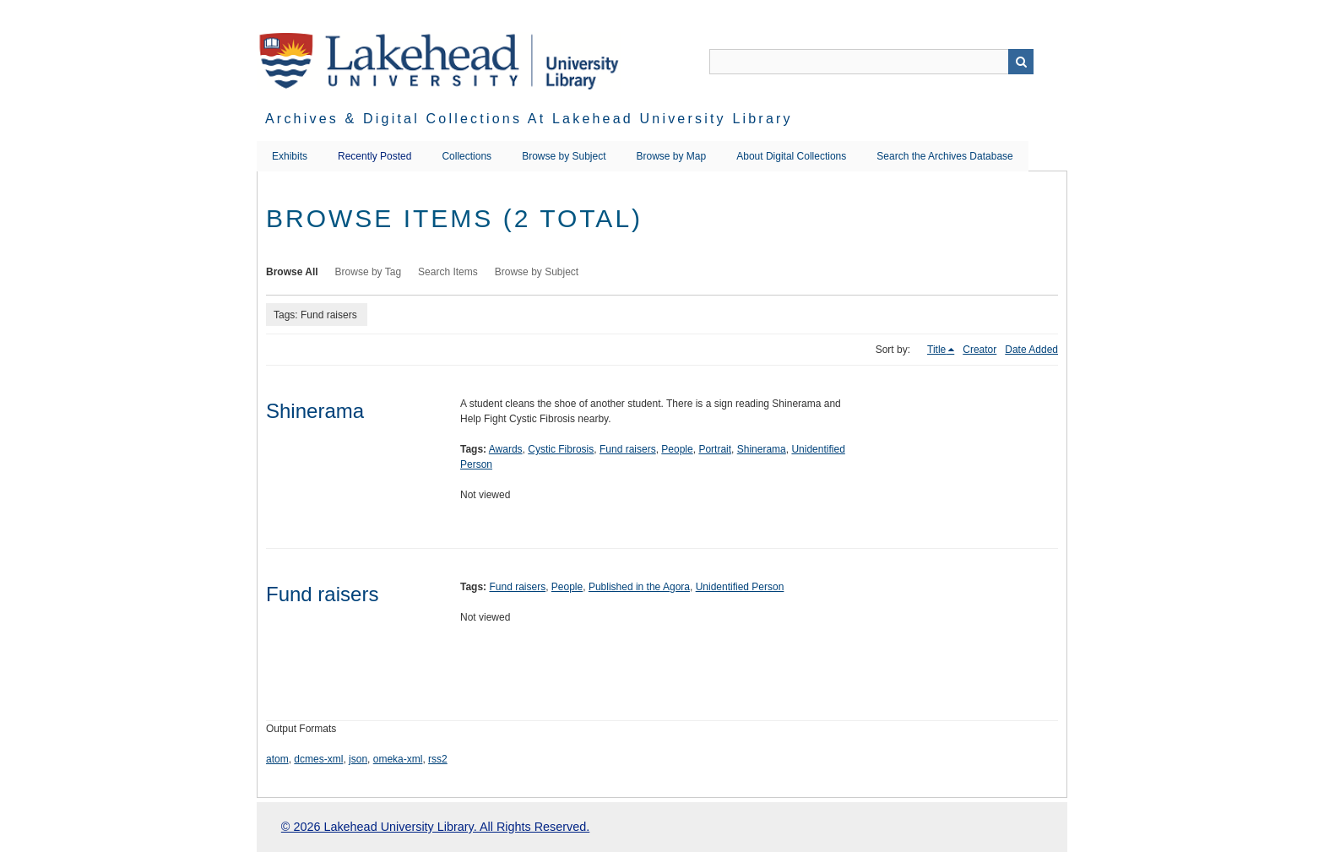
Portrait (714, 449)
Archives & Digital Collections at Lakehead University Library (529, 118)
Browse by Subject (563, 156)
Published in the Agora (639, 587)
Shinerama (315, 410)
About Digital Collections (791, 156)
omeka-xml (398, 759)
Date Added (1031, 349)
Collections (466, 156)
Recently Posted (374, 156)
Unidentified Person (740, 587)
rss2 (438, 759)
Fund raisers (628, 449)
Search (1021, 61)
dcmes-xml (318, 759)
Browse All (292, 272)
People (676, 449)
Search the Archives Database (944, 156)
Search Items (448, 272)
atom (277, 759)
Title (936, 349)
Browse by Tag (368, 272)
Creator (979, 349)
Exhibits (289, 156)
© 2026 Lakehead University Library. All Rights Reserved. (435, 826)
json (358, 759)
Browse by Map (672, 156)
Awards (506, 449)
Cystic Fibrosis (561, 449)
